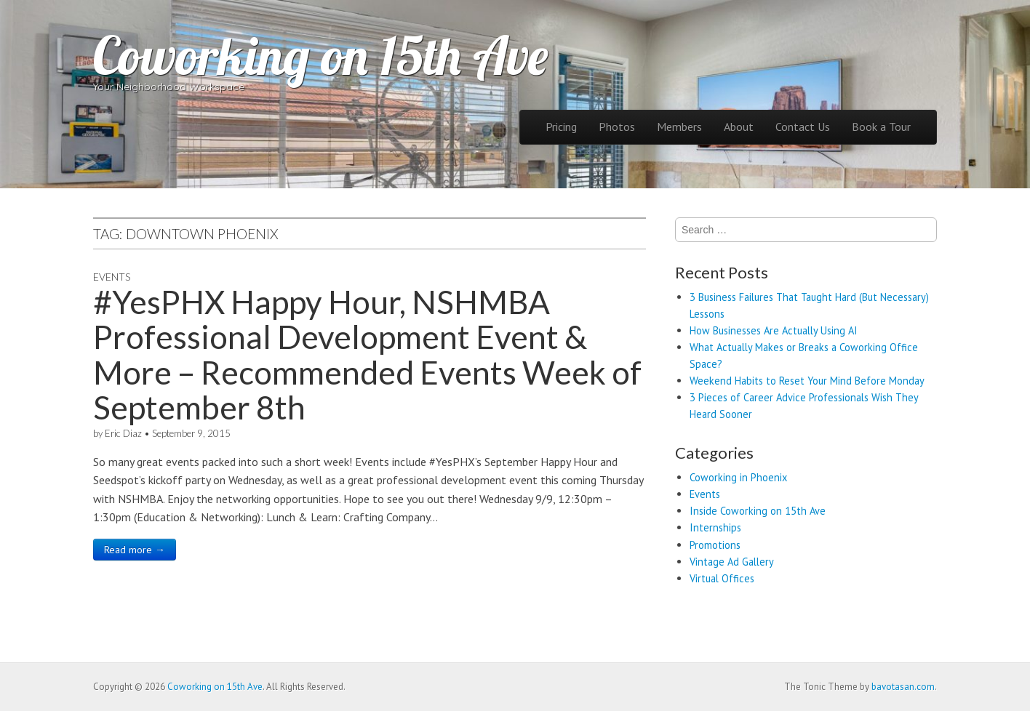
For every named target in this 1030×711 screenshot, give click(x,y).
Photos (617, 126)
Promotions (715, 545)
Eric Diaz (123, 433)
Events (111, 276)
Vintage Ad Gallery (732, 562)
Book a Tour (881, 126)
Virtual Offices (722, 578)
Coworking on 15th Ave (320, 55)
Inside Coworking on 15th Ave (758, 511)
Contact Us (802, 126)
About (739, 126)
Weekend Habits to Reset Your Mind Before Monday (807, 380)
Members (679, 126)
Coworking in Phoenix (738, 477)
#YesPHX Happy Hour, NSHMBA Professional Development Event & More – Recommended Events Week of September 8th (367, 354)
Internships (715, 527)
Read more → (134, 549)
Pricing (561, 126)
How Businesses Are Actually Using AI (774, 330)
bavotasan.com (903, 686)
